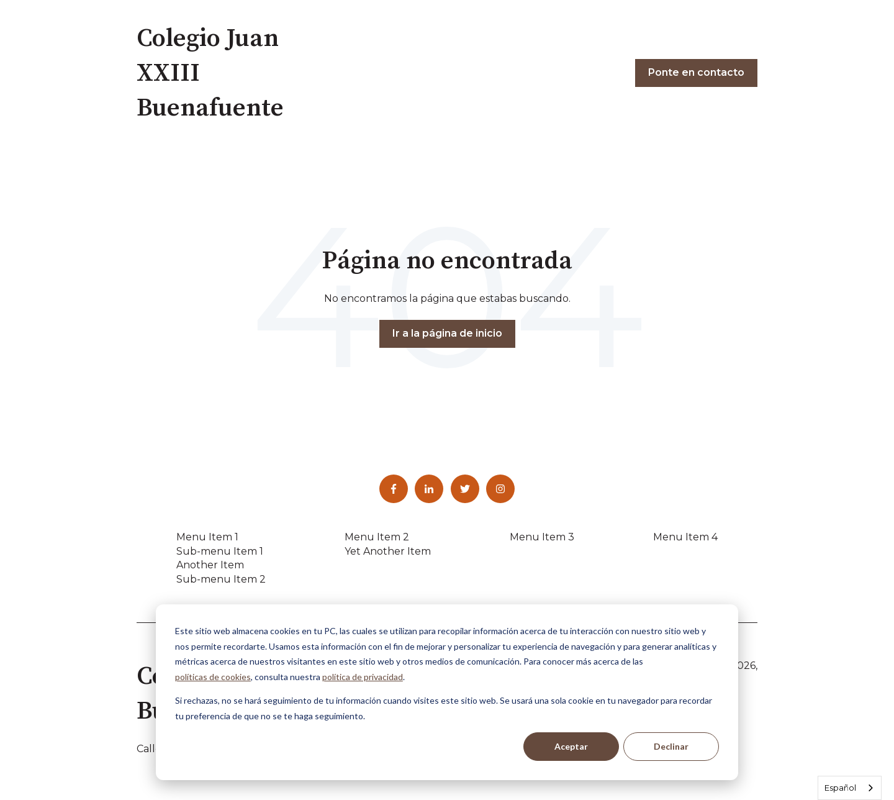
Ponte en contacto (696, 72)
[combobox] (850, 788)
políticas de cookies (213, 676)
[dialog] (447, 692)
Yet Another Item (388, 551)
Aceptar (571, 746)
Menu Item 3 (542, 537)
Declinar (671, 746)
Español (840, 788)
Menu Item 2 (377, 537)
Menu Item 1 (207, 537)
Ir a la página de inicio (447, 333)
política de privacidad (362, 676)
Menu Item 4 (685, 537)
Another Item (210, 565)
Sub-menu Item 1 (219, 551)
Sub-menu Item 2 (221, 579)
